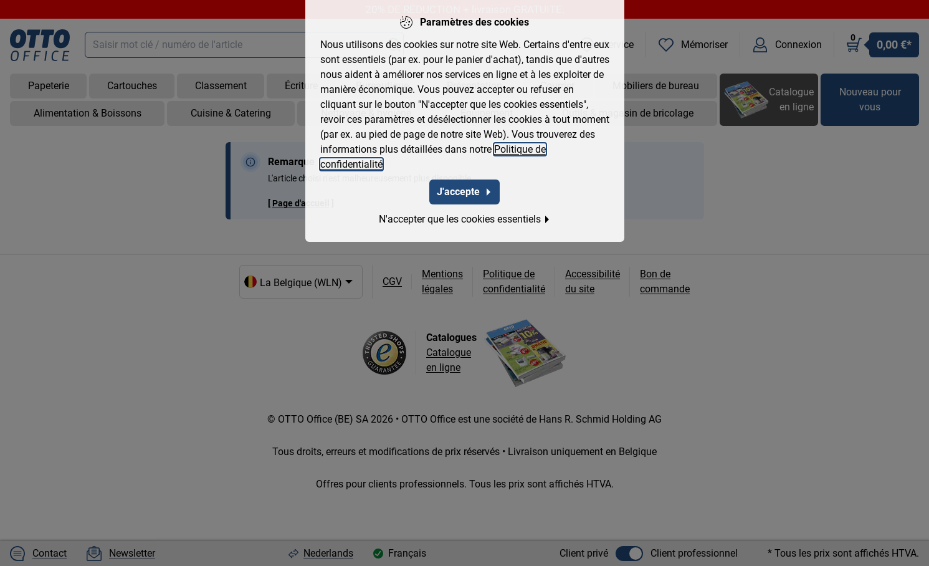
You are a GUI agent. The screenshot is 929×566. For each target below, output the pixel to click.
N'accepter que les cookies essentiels (465, 219)
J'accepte (464, 192)
